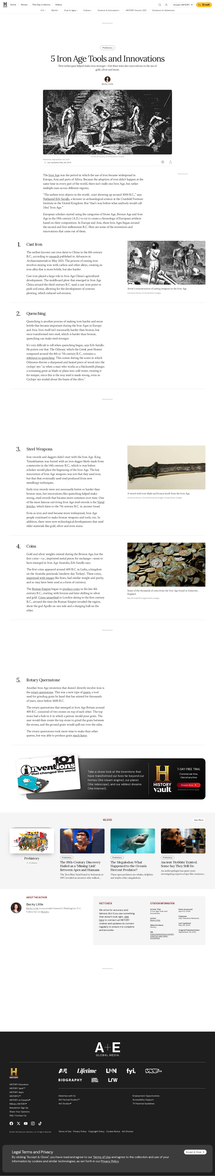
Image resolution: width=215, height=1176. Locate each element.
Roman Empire (41, 589)
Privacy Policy (110, 1161)
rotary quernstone (42, 692)
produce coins (71, 589)
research (54, 256)
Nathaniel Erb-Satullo (56, 199)
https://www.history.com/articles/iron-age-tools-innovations (162, 936)
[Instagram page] (33, 1123)
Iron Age (54, 175)
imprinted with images (40, 578)
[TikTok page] (40, 1123)
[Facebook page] (11, 1123)
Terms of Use (102, 1157)
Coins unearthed (48, 597)
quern (86, 692)
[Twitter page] (18, 1123)
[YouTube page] (25, 1123)
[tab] (43, 10)
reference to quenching (40, 358)
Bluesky (45, 911)
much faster (80, 735)
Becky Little (32, 908)
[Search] (159, 4)
